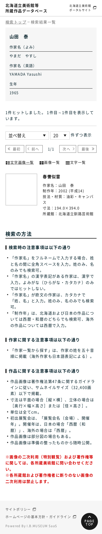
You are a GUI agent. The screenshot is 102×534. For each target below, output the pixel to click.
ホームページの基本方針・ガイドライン (38, 516)
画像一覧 (49, 161)
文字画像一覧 (19, 161)
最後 (85, 148)
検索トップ (15, 22)
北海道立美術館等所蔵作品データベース (26, 7)
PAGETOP (90, 523)
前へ (35, 148)
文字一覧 (75, 161)
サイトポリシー (18, 509)
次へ (66, 148)
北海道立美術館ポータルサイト (80, 8)
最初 (17, 148)
